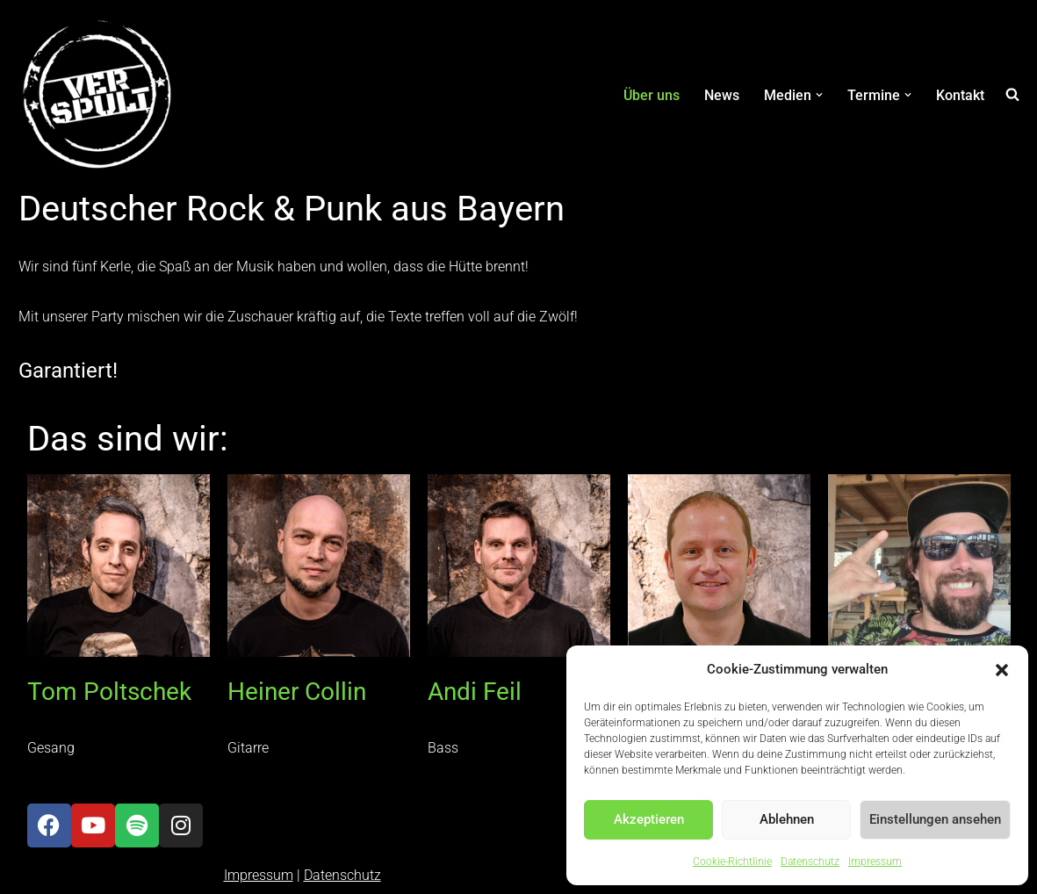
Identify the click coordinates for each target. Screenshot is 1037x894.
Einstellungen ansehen (935, 819)
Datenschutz (810, 861)
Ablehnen (787, 819)
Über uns (651, 95)
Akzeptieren (649, 819)
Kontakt (960, 95)
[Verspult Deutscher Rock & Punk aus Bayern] (97, 95)
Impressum (875, 861)
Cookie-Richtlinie (732, 861)
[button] (1002, 670)
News (721, 95)
